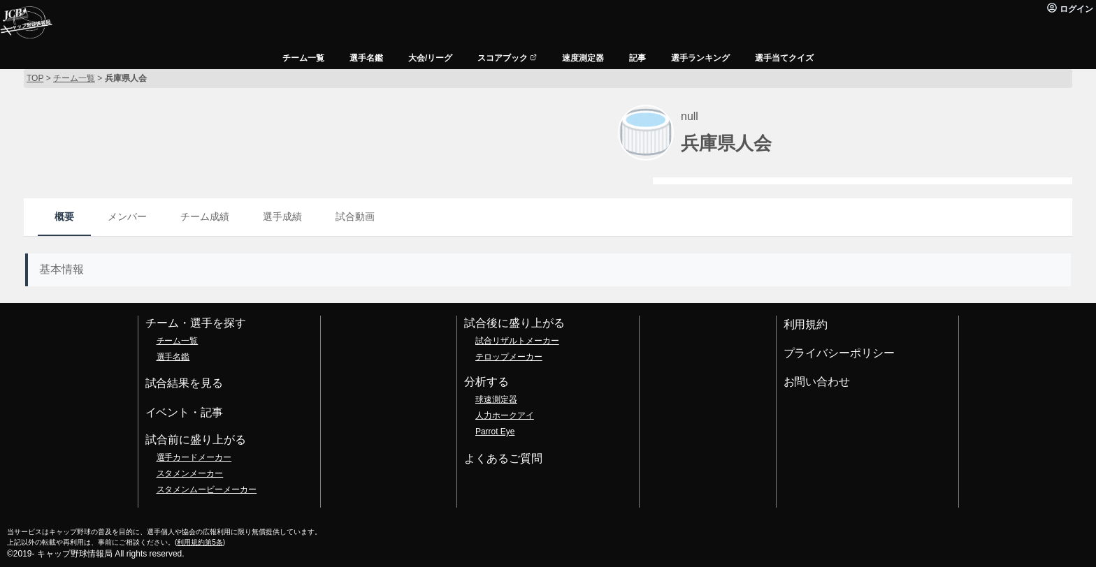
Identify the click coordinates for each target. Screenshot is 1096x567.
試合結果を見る (184, 383)
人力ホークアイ (504, 415)
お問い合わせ (817, 382)
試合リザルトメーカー (517, 341)
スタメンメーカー (190, 473)
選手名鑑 (173, 357)
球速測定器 (496, 399)
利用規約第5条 (199, 542)
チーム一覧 (178, 341)
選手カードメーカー (194, 457)
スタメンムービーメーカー (207, 489)
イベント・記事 (184, 412)
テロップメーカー (508, 357)
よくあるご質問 (503, 458)
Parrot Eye (494, 431)
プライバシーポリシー (839, 353)
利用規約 (806, 324)
